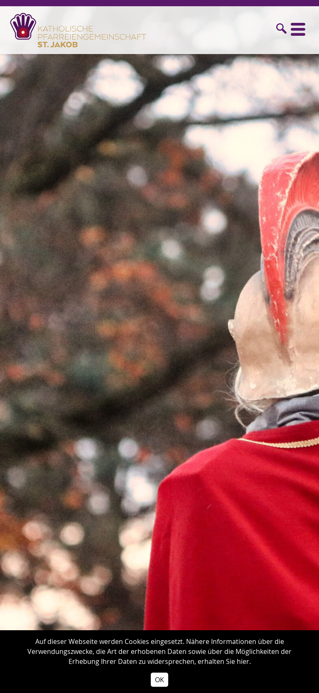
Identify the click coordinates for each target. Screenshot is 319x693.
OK (159, 679)
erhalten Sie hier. (224, 661)
